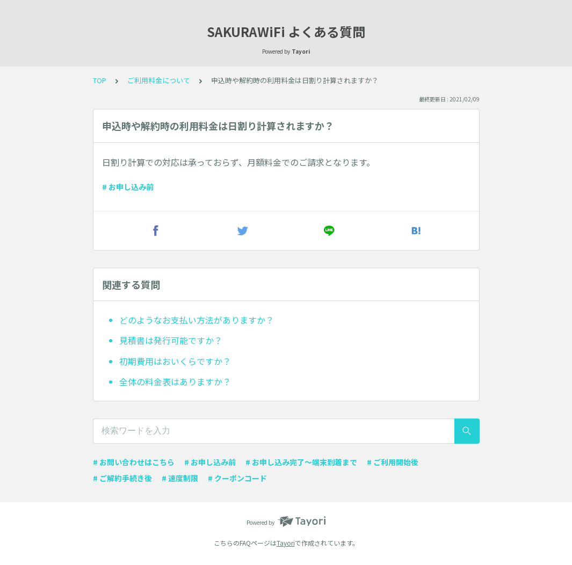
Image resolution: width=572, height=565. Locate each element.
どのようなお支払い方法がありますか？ (196, 319)
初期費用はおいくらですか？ (175, 361)
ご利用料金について (158, 80)
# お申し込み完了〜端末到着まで (301, 462)
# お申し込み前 (128, 186)
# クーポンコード (237, 478)
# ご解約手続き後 (122, 478)
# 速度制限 (180, 478)
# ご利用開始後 (392, 462)
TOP (99, 80)
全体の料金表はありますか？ (175, 381)
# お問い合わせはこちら (134, 462)
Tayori (286, 542)
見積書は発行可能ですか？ (170, 340)
